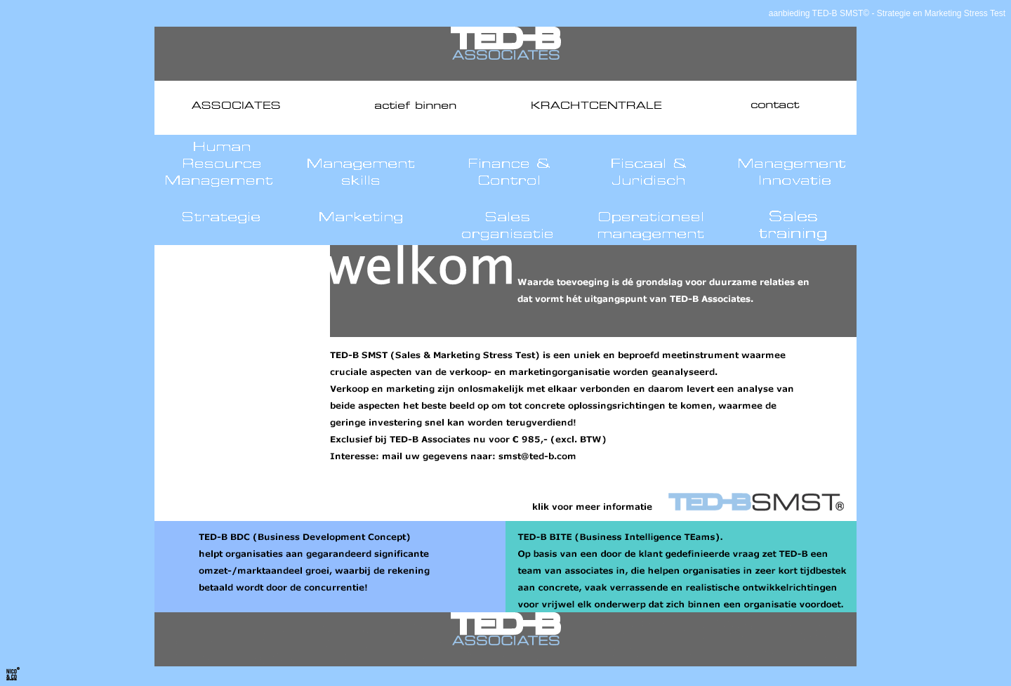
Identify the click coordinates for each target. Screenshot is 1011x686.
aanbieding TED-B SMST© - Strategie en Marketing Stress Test (887, 13)
